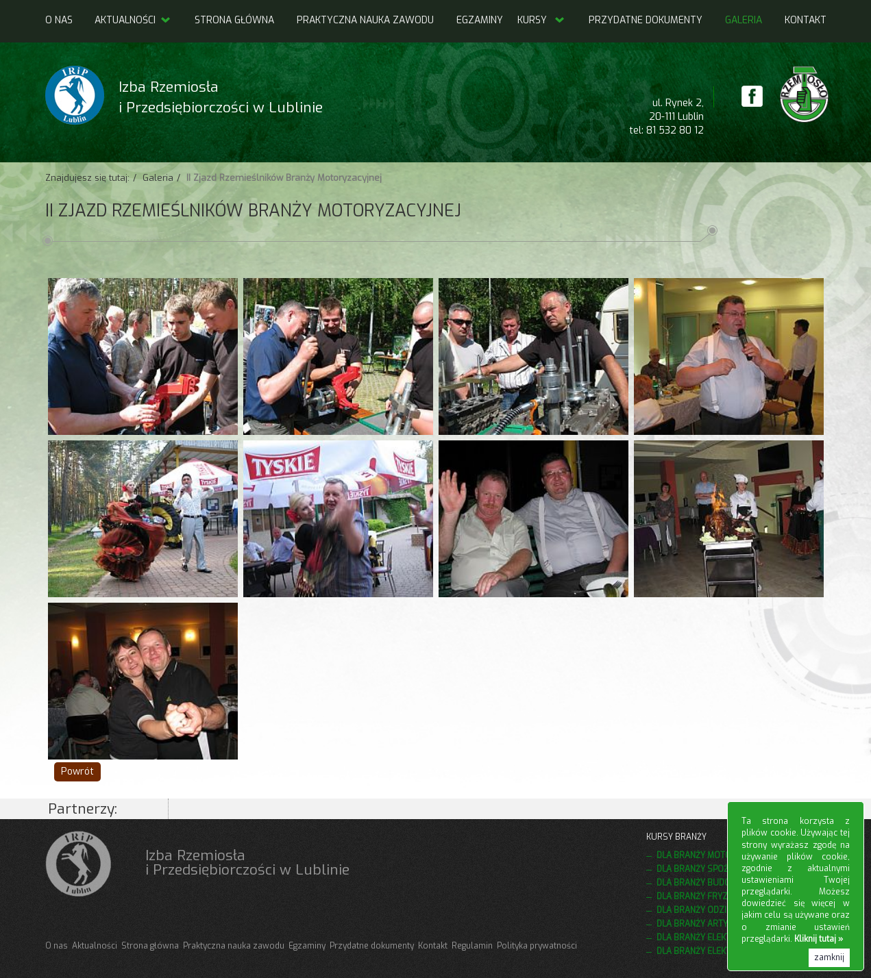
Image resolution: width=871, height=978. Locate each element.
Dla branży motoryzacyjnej (717, 855)
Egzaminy (479, 20)
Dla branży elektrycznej (711, 951)
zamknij (829, 957)
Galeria (743, 20)
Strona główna (234, 20)
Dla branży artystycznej (712, 923)
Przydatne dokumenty (645, 20)
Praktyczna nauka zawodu (365, 20)
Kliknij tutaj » (818, 938)
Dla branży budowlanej (709, 882)
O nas (59, 20)
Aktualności (133, 20)
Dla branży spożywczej (708, 869)
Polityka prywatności (537, 945)
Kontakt (805, 20)
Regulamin (472, 945)
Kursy (532, 20)
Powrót (77, 771)
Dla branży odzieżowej (708, 910)
